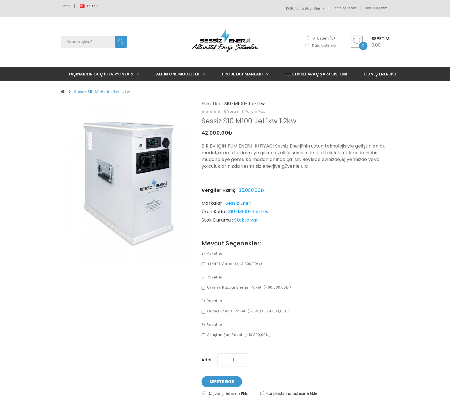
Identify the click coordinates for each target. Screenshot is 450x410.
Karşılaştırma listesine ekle (291, 393)
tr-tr (89, 6)
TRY (65, 6)
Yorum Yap (255, 111)
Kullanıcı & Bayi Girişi (305, 8)
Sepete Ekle (221, 381)
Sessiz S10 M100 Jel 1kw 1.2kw (102, 92)
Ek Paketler (212, 253)
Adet (207, 360)
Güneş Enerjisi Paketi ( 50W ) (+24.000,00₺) (246, 311)
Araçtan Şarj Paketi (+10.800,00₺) (236, 334)
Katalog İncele (345, 8)
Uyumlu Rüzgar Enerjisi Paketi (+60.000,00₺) (246, 287)
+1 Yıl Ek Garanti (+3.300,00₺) (232, 263)
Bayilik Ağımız (376, 8)
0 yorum (231, 111)
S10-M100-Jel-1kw (244, 103)
